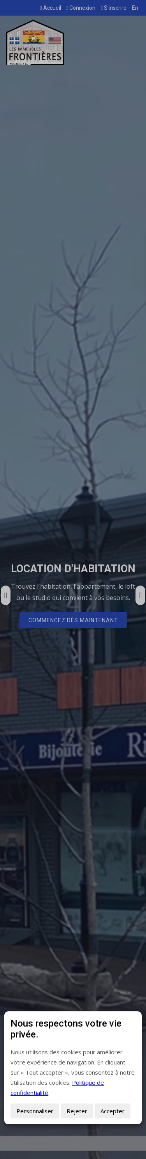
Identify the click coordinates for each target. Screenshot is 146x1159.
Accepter (112, 1111)
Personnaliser (34, 1111)
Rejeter (77, 1111)
